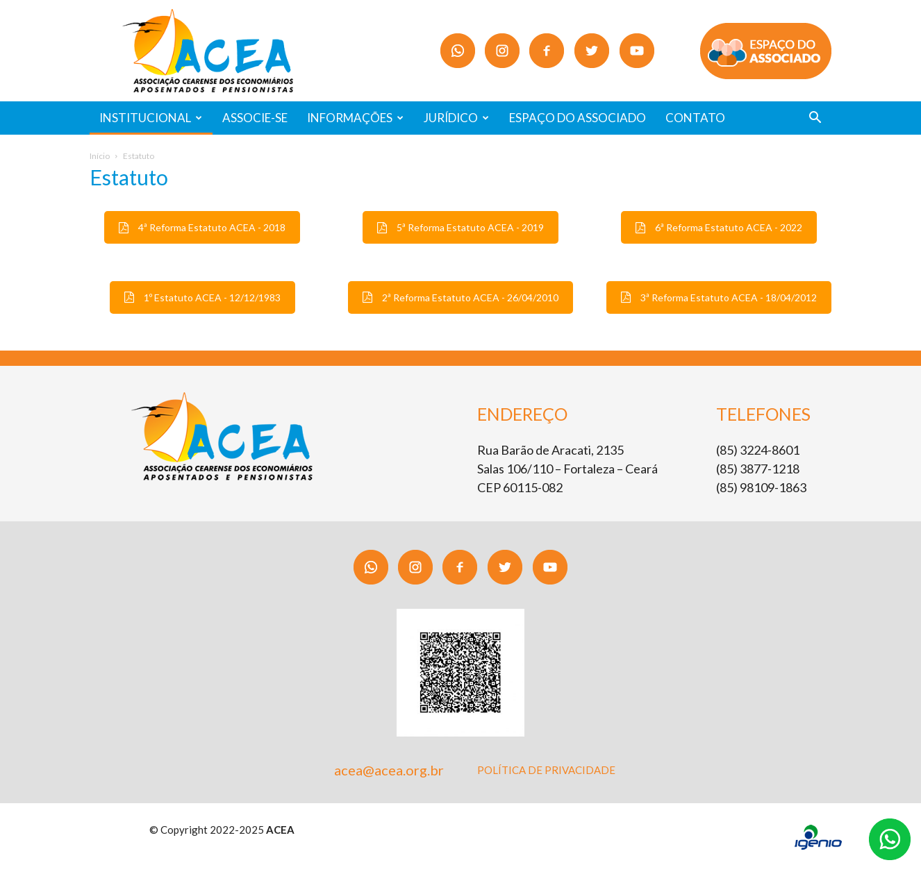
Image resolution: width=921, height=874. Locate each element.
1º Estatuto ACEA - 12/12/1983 (202, 297)
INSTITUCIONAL (150, 117)
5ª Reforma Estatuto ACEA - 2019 (460, 227)
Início (100, 156)
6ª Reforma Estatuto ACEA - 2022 (719, 227)
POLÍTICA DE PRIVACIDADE (546, 770)
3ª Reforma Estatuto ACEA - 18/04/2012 (719, 297)
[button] (814, 119)
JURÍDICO (456, 117)
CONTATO (695, 117)
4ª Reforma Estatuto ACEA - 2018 (202, 227)
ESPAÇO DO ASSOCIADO (577, 117)
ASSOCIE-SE (255, 117)
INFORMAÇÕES (355, 117)
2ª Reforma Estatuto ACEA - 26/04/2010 (460, 297)
